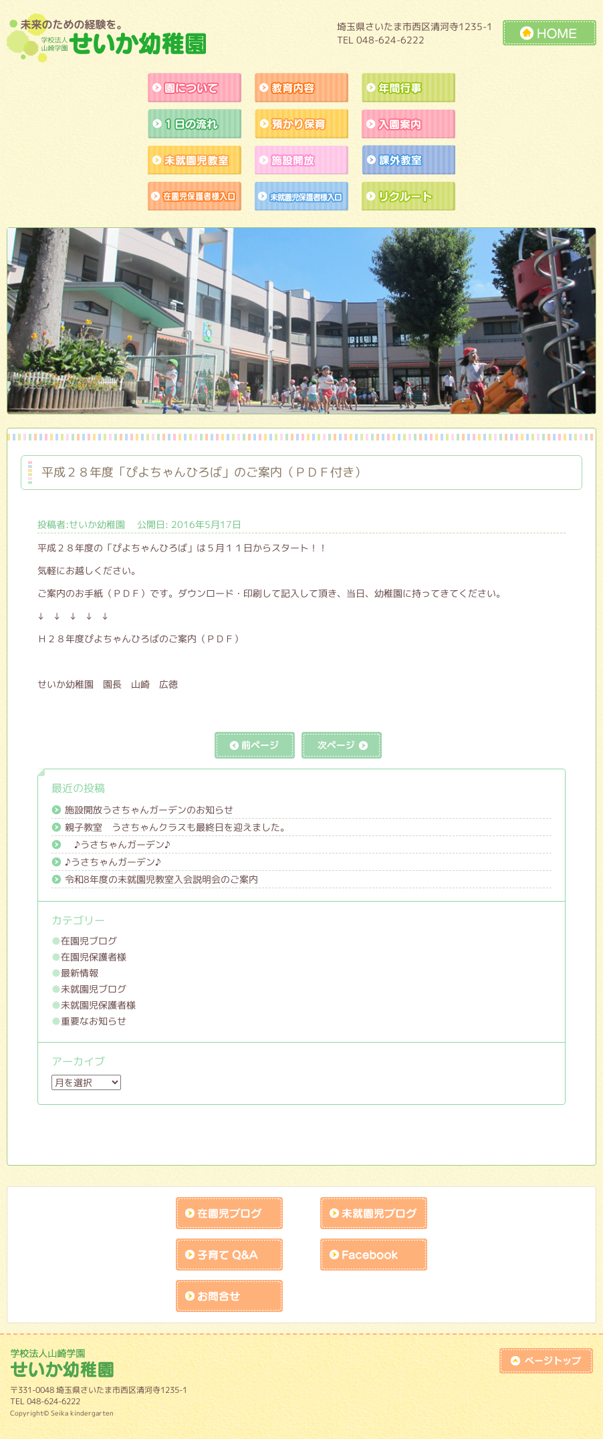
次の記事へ (342, 745)
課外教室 (408, 159)
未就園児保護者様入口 (301, 196)
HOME (549, 32)
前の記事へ (255, 745)
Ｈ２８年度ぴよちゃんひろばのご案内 (117, 638)
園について (194, 87)
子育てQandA (229, 1254)
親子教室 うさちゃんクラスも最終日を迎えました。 (177, 827)
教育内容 (301, 87)
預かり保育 (301, 123)
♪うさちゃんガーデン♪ (117, 844)
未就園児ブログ (93, 989)
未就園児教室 (194, 159)
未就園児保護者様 (98, 1005)
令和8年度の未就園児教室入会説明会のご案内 (161, 879)
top (546, 1360)
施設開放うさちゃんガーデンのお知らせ (149, 809)
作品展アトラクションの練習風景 (194, 196)
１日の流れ (194, 123)
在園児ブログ (89, 940)
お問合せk (229, 1296)
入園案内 (408, 123)
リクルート (408, 196)
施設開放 (301, 159)
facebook (373, 1254)
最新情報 (79, 972)
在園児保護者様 (93, 956)
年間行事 (408, 87)
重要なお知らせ (93, 1021)
